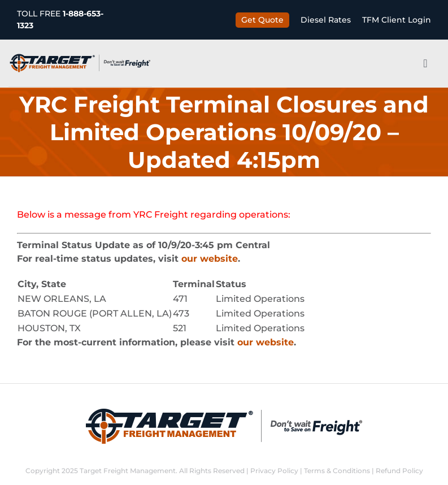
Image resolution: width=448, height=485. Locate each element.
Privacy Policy (274, 470)
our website (209, 258)
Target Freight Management (128, 470)
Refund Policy (399, 470)
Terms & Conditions (337, 470)
